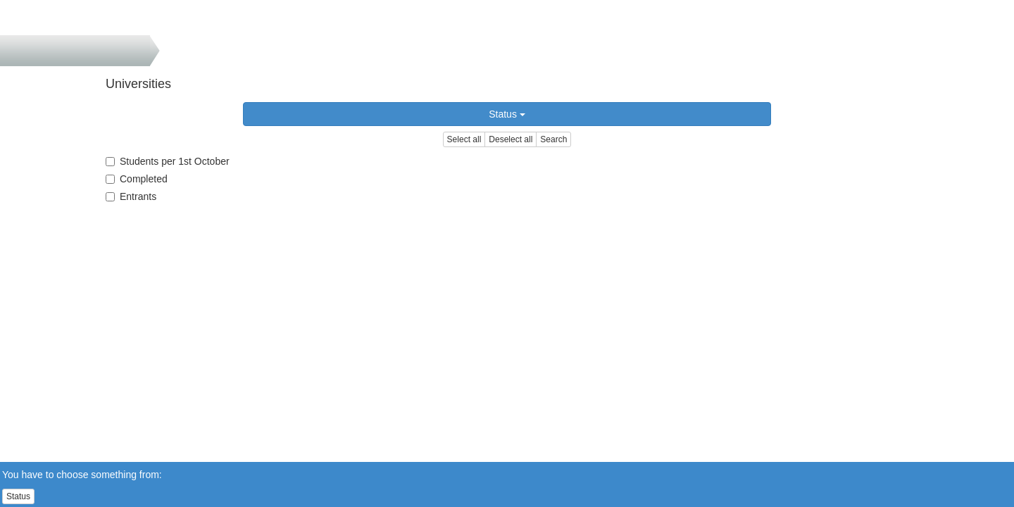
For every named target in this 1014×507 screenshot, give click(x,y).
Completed (137, 178)
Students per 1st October (168, 161)
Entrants (131, 196)
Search (553, 139)
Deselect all (510, 139)
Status (507, 114)
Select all (464, 139)
